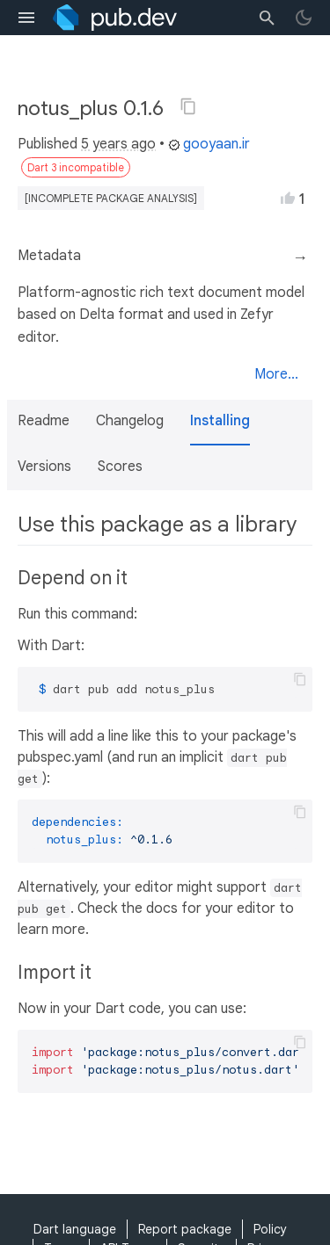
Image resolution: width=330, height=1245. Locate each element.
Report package (184, 1229)
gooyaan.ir (209, 144)
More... (276, 374)
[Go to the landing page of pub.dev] (115, 17)
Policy (270, 1229)
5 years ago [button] (118, 144)
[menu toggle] (26, 17)
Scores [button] (120, 466)
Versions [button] (44, 466)
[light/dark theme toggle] (303, 17)
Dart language (74, 1229)
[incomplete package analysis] (111, 198)
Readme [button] (44, 421)
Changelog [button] (130, 421)
